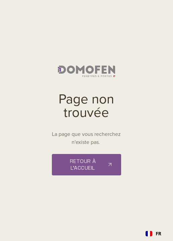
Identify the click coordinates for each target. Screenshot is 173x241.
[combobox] (153, 233)
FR (153, 233)
